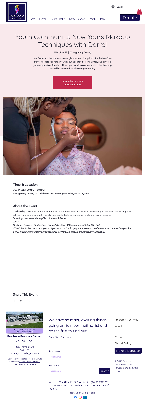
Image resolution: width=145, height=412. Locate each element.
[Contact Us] (121, 337)
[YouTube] (90, 397)
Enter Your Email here (60, 337)
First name (54, 351)
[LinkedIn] (85, 397)
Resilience (13, 336)
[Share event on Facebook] (14, 301)
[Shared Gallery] (123, 343)
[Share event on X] (21, 301)
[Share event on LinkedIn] (28, 301)
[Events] (118, 331)
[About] (118, 326)
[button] (139, 12)
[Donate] (130, 17)
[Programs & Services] (126, 319)
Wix (120, 371)
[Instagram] (80, 397)
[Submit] (104, 371)
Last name (54, 365)
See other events (72, 84)
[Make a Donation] (128, 351)
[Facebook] (75, 397)
